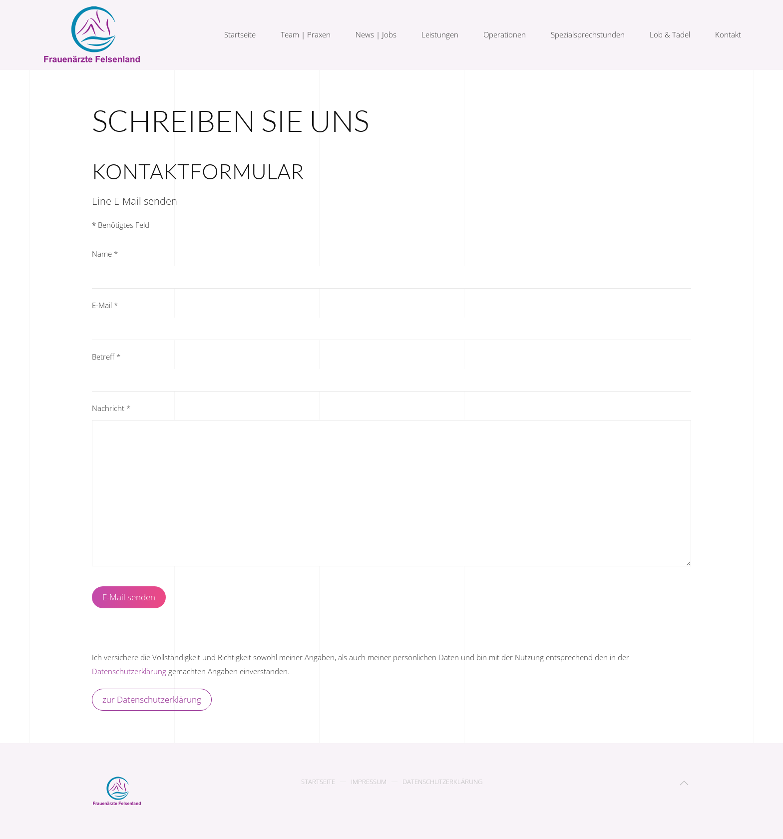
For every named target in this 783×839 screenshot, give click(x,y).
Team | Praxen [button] (306, 34)
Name (105, 254)
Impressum (369, 782)
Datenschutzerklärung (129, 671)
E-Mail (105, 305)
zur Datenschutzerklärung (151, 699)
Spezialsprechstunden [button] (588, 34)
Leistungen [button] (439, 34)
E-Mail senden (128, 597)
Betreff (106, 357)
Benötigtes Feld (120, 225)
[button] (684, 783)
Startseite (240, 34)
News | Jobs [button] (376, 34)
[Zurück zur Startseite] (93, 35)
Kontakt (728, 34)
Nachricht (111, 408)
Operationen (504, 34)
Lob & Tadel (670, 34)
